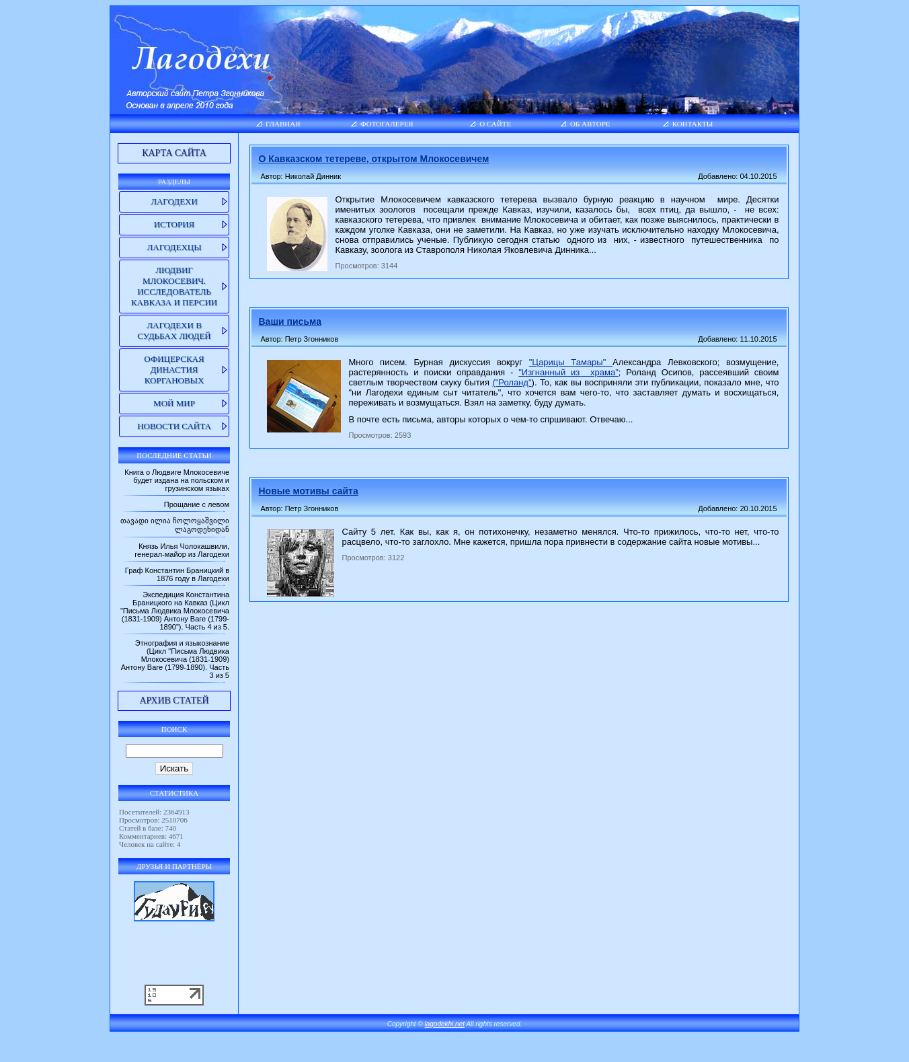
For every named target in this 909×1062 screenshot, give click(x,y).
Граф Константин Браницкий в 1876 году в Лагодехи (177, 574)
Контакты (692, 124)
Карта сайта (174, 153)
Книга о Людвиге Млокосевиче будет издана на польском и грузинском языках (176, 480)
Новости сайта (174, 426)
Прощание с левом (196, 504)
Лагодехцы (174, 247)
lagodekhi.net (445, 1024)
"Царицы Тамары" (570, 362)
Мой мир (174, 403)
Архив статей (173, 700)
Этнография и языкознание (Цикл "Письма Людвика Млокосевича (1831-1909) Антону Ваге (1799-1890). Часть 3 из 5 (175, 659)
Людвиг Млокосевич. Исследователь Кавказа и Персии (174, 286)
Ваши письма (290, 321)
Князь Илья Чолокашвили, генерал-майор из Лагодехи (181, 550)
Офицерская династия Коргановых (174, 369)
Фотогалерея (386, 124)
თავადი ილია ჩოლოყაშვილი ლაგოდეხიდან (174, 525)
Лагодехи (174, 201)
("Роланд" (511, 382)
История (174, 224)
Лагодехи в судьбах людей (173, 330)
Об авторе (590, 124)
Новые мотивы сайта (308, 491)
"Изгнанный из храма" (568, 372)
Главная (283, 124)
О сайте (495, 124)
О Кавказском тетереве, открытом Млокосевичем (374, 158)
